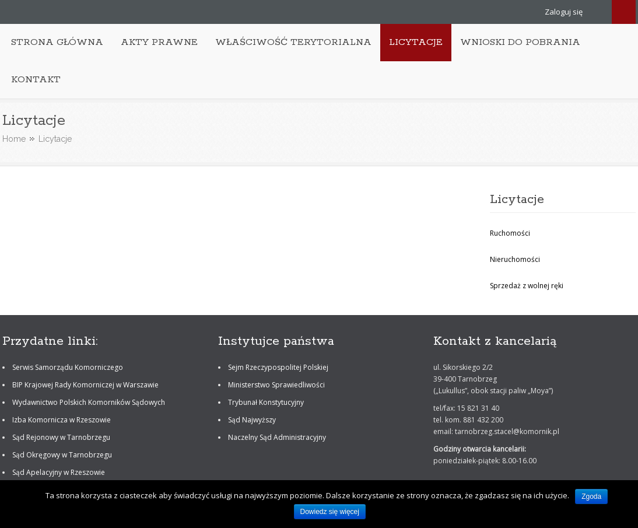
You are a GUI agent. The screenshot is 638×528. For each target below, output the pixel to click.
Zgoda (591, 496)
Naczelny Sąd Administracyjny (277, 437)
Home (14, 139)
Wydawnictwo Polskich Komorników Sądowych (88, 402)
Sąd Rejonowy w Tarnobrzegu (61, 437)
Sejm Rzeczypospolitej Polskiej (278, 367)
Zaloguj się (564, 11)
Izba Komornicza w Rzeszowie (61, 420)
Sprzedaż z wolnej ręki (526, 286)
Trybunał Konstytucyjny (266, 402)
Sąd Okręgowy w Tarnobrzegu (62, 455)
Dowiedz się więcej (329, 512)
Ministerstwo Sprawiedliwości (276, 385)
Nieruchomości (515, 259)
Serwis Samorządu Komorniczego (67, 367)
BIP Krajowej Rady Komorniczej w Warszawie (85, 385)
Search (624, 12)
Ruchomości (510, 233)
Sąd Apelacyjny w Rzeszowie (58, 472)
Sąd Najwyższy (252, 420)
